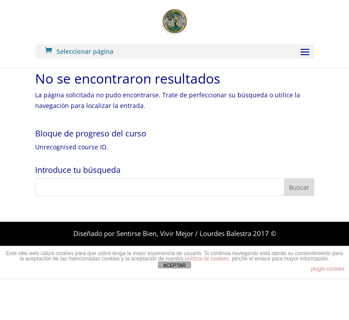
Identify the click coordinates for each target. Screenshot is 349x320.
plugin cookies (328, 269)
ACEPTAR (174, 265)
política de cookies (207, 259)
